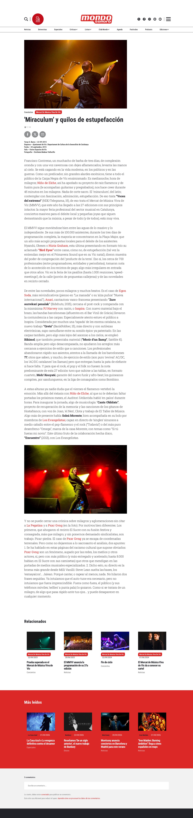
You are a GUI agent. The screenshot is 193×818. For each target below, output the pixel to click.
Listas (88, 29)
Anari (49, 299)
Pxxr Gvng (55, 525)
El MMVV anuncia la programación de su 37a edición (76, 665)
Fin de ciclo (106, 662)
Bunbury (68, 735)
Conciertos (31, 672)
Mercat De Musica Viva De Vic (48, 112)
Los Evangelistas (53, 420)
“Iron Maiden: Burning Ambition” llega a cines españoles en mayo (149, 743)
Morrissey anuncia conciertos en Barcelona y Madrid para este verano (114, 743)
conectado (45, 794)
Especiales (58, 29)
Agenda (119, 29)
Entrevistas (42, 29)
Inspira (80, 308)
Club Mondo (104, 29)
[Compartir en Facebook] (27, 134)
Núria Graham (58, 245)
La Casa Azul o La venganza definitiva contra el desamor (41, 742)
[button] (38, 19)
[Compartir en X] (35, 134)
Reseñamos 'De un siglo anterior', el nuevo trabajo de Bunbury (76, 743)
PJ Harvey (50, 308)
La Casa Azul (32, 735)
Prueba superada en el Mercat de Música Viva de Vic (40, 665)
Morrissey (105, 735)
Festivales (134, 29)
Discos (66, 750)
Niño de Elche (46, 183)
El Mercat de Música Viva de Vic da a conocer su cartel (150, 665)
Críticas (73, 29)
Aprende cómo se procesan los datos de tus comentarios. (78, 798)
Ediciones (164, 29)
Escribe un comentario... (37, 786)
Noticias (27, 29)
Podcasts (148, 29)
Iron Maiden (143, 735)
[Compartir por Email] (42, 134)
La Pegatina (35, 525)
